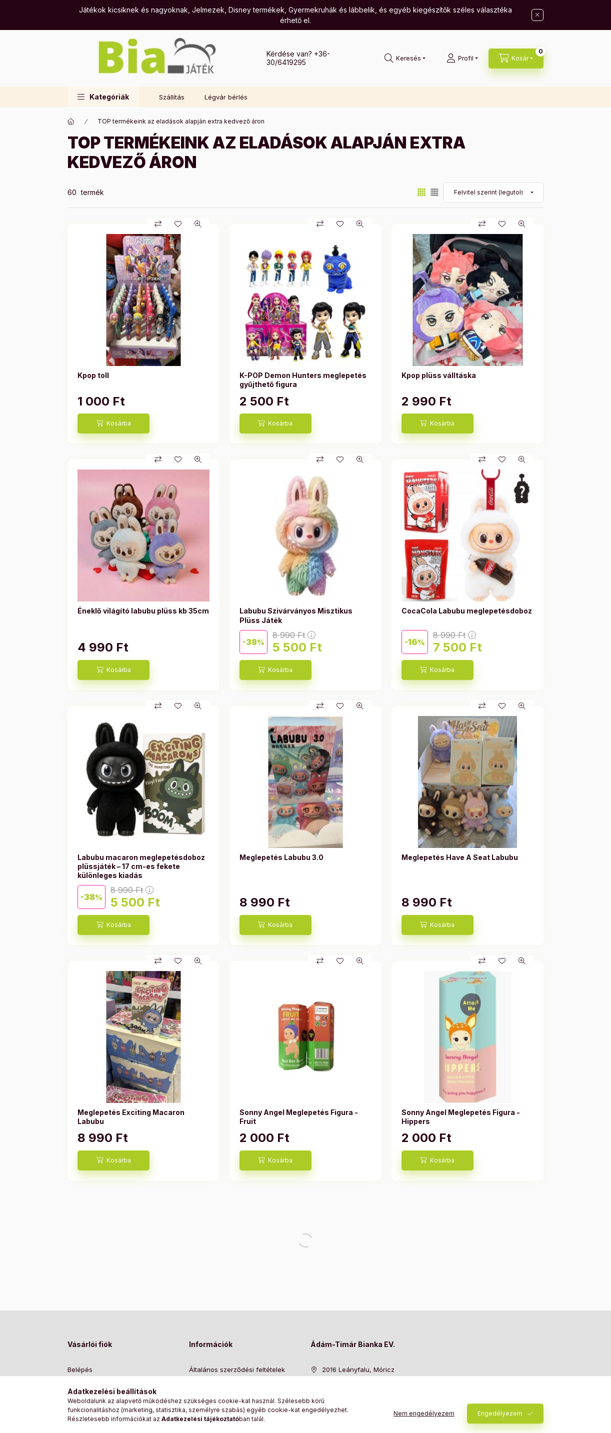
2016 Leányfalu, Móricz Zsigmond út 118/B (358, 1377)
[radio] (434, 195)
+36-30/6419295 (298, 58)
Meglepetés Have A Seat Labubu (460, 860)
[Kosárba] (114, 426)
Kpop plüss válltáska (439, 378)
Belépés (80, 1372)
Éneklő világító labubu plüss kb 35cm (143, 614)
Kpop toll (93, 378)
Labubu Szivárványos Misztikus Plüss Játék (296, 618)
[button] (103, 96)
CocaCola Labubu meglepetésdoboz (467, 614)
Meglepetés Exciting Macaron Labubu (131, 1119)
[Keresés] (405, 58)
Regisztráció (87, 1388)
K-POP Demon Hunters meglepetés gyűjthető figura (303, 383)
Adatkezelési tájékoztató (227, 1388)
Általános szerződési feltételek (237, 1372)
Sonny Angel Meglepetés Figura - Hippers (461, 1119)
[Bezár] (538, 15)
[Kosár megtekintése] (516, 58)
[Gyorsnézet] (198, 227)
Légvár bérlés (226, 97)
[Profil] (462, 58)
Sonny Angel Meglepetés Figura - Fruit (299, 1119)
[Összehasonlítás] (158, 227)
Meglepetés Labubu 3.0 (282, 860)
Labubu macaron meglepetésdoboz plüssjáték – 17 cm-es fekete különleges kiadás (141, 869)
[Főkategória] (71, 124)
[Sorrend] (494, 195)
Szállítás (171, 97)
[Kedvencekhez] (178, 227)
